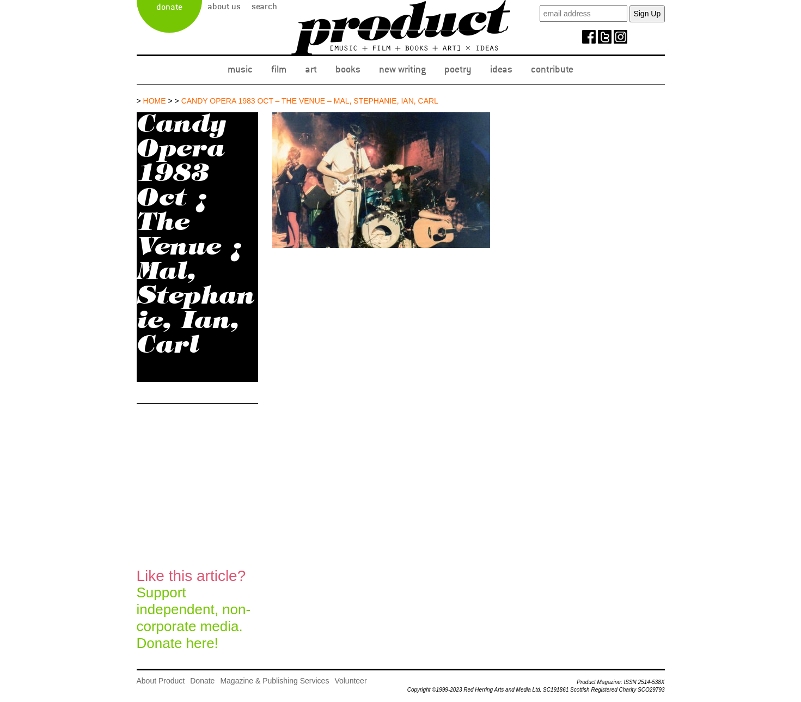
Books (347, 69)
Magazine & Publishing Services (274, 680)
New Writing (402, 69)
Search (264, 6)
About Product (161, 680)
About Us (224, 6)
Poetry (458, 69)
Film (278, 69)
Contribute (552, 69)
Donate (169, 7)
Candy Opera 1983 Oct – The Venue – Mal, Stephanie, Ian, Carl (309, 100)
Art (311, 69)
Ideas (501, 69)
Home (154, 100)
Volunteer (350, 680)
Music (240, 69)
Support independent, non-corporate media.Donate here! (194, 609)
